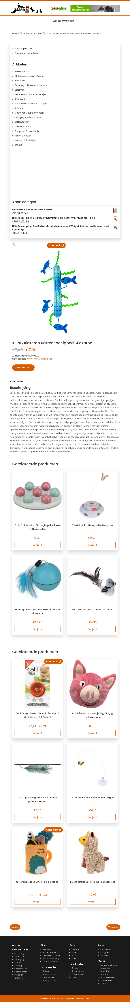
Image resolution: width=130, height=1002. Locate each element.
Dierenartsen (77, 974)
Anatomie (19, 956)
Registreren (105, 949)
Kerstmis (19, 89)
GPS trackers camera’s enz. (29, 76)
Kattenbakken (22, 121)
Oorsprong (19, 953)
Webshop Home (23, 48)
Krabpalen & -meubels (27, 131)
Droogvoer (20, 99)
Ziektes (17, 962)
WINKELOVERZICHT (63, 21)
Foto (74, 955)
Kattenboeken (49, 952)
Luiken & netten (23, 135)
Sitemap (104, 974)
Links (74, 958)
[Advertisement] (65, 173)
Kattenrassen (20, 968)
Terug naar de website (27, 53)
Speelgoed (27, 33)
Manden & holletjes (25, 140)
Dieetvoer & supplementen (29, 112)
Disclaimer (105, 971)
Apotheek (20, 80)
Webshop (47, 949)
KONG (39, 33)
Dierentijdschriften (51, 955)
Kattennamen (20, 971)
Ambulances (78, 971)
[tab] (65, 382)
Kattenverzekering (51, 958)
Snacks (18, 144)
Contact (104, 983)
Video (74, 952)
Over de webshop (51, 961)
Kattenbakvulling (23, 126)
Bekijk (37, 545)
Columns (76, 949)
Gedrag (18, 965)
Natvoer (19, 108)
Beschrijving (17, 381)
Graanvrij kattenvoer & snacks (31, 85)
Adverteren (105, 968)
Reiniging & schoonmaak (28, 117)
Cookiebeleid (106, 980)
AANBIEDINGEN (22, 71)
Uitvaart (75, 977)
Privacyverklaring (108, 977)
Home (15, 33)
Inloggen (104, 952)
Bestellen (23, 367)
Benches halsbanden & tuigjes (31, 103)
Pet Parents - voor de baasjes (30, 94)
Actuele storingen (108, 965)
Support (104, 955)
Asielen (75, 968)
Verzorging (19, 959)
